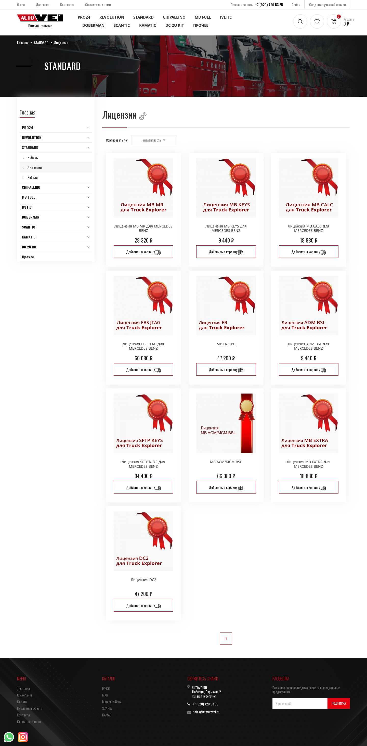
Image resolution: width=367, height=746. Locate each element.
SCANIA (107, 708)
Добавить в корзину (143, 252)
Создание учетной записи (327, 4)
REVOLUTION (111, 17)
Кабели (33, 177)
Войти (296, 4)
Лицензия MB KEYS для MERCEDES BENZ (226, 228)
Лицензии (35, 167)
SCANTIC (122, 25)
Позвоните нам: (257, 4)
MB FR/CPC (226, 344)
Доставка (42, 4)
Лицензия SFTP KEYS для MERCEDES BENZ (143, 464)
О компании (25, 695)
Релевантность (154, 140)
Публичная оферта (29, 708)
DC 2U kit (174, 25)
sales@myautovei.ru (206, 711)
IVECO (106, 688)
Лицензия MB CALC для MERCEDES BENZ (308, 228)
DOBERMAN (93, 25)
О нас (21, 4)
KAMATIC (147, 25)
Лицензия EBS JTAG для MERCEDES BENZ (143, 346)
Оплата (22, 701)
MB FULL (203, 17)
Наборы (33, 157)
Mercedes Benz (111, 701)
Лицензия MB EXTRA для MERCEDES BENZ (308, 464)
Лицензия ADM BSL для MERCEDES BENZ (308, 346)
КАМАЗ (106, 714)
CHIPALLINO (174, 17)
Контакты (67, 4)
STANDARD (143, 17)
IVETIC (226, 17)
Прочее (200, 25)
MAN (105, 695)
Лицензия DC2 (143, 579)
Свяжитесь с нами (98, 4)
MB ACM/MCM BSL (226, 461)
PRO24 (84, 17)
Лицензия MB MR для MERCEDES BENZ (143, 228)
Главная (27, 112)
